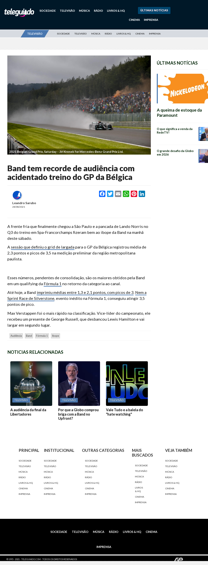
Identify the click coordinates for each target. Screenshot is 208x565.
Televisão (67, 10)
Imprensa (151, 19)
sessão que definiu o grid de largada (42, 247)
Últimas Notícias (154, 10)
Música (84, 10)
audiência (16, 335)
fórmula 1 (42, 335)
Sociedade (47, 10)
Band (29, 335)
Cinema (134, 19)
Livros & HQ (116, 10)
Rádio (98, 10)
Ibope (55, 335)
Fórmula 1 (53, 283)
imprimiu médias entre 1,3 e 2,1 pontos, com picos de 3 (85, 292)
